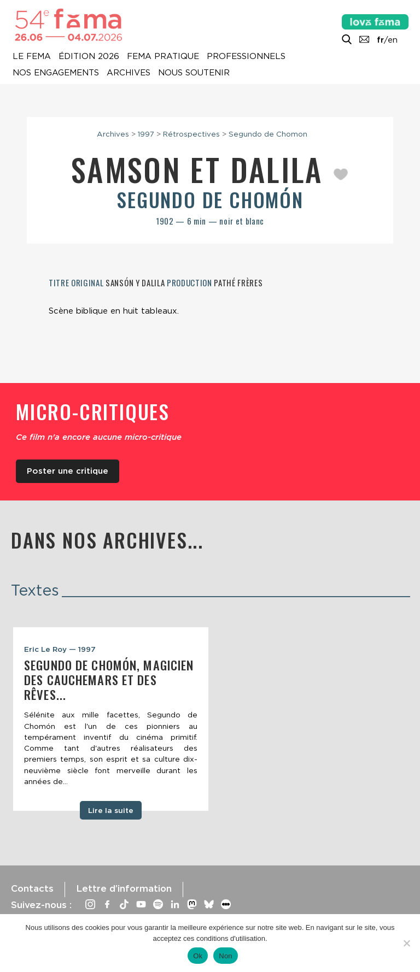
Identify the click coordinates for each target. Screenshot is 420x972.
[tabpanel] (111, 719)
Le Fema (32, 57)
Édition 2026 (89, 57)
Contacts (32, 888)
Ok (197, 956)
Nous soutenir (194, 73)
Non (225, 956)
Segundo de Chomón (210, 199)
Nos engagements (56, 73)
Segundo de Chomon (268, 133)
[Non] (406, 943)
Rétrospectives (191, 133)
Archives (128, 73)
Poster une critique (67, 471)
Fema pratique (163, 57)
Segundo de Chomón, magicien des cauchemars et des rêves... (109, 680)
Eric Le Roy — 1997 (60, 649)
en (393, 40)
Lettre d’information (124, 888)
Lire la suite (110, 810)
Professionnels (246, 57)
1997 (146, 133)
